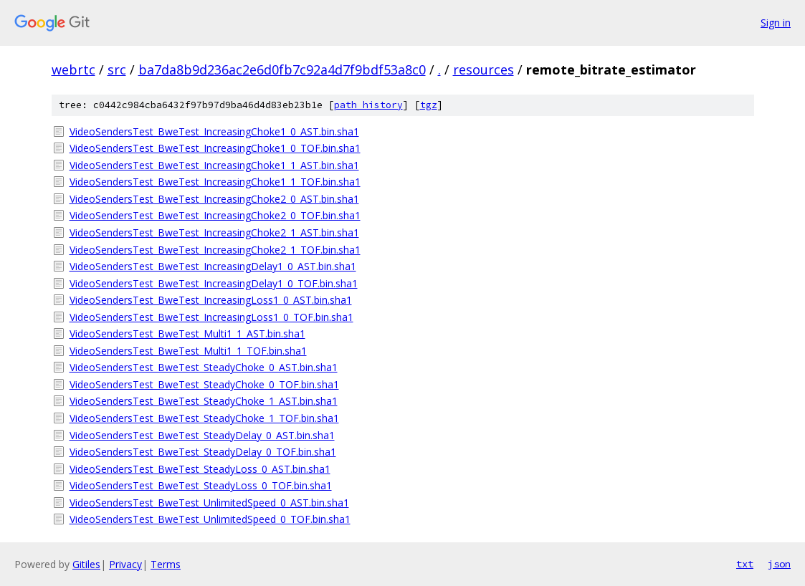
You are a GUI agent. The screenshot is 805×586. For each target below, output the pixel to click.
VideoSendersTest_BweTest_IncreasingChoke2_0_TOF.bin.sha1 (215, 215)
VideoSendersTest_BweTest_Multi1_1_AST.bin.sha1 (187, 333)
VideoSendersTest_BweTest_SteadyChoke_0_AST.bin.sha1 (204, 367)
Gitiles (86, 564)
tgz (428, 105)
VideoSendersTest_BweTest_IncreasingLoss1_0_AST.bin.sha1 (211, 300)
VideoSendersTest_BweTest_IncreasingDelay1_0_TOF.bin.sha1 (214, 283)
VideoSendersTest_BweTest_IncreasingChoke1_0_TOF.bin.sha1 (215, 148)
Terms (166, 564)
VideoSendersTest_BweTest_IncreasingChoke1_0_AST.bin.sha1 (214, 131)
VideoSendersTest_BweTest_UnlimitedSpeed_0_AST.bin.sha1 (209, 502)
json (779, 563)
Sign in (776, 22)
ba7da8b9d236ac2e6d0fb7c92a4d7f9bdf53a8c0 (282, 69)
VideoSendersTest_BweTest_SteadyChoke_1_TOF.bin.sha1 (204, 418)
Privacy (125, 564)
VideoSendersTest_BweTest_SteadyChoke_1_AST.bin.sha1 (204, 401)
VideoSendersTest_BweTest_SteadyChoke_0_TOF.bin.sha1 (204, 384)
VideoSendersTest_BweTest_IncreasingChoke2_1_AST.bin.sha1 (214, 232)
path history (368, 105)
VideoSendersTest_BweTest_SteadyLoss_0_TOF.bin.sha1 (201, 485)
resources (483, 69)
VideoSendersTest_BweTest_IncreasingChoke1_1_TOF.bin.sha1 (215, 181)
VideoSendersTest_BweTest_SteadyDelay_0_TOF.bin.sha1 (203, 451)
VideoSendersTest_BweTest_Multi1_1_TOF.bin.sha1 (188, 350)
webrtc (73, 69)
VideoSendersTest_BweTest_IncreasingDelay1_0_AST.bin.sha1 (213, 266)
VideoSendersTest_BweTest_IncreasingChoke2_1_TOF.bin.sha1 (215, 249)
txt (744, 563)
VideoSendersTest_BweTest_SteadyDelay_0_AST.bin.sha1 (202, 435)
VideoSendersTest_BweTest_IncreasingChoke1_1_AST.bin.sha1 (214, 165)
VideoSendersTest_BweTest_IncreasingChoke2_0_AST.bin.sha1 (214, 199)
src (117, 69)
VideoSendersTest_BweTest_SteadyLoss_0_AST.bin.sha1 (200, 469)
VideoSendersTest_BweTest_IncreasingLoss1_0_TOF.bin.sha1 (211, 317)
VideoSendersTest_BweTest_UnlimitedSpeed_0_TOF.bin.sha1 (210, 519)
